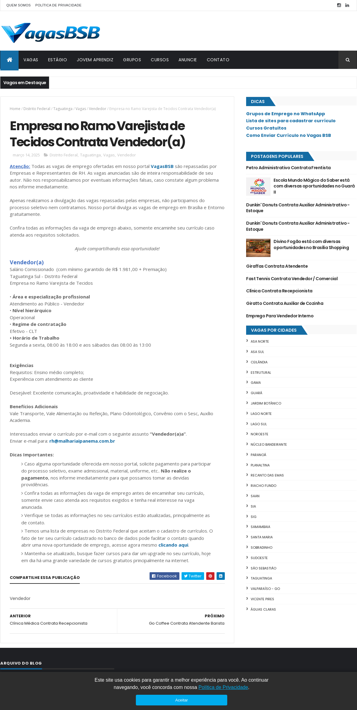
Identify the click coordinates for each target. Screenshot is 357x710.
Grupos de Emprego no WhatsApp (285, 114)
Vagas (81, 108)
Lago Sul (259, 424)
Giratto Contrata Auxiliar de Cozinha (284, 303)
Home (15, 108)
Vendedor (97, 108)
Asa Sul (257, 351)
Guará (256, 393)
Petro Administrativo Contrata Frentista (288, 168)
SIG (253, 516)
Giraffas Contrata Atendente (277, 266)
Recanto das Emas (267, 475)
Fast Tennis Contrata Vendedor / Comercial (292, 279)
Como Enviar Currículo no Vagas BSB (288, 135)
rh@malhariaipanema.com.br (82, 441)
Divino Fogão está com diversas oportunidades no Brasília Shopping (311, 244)
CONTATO (218, 60)
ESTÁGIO (57, 60)
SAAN (255, 496)
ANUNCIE (187, 60)
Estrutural (261, 372)
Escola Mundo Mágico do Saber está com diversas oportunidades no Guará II (314, 186)
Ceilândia (259, 362)
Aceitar (181, 700)
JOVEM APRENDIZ (95, 60)
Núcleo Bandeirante (269, 444)
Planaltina (260, 465)
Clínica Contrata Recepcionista (279, 291)
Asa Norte (260, 341)
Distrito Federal (36, 108)
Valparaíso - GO (265, 588)
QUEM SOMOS (18, 5)
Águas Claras (263, 609)
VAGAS (30, 60)
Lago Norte (261, 413)
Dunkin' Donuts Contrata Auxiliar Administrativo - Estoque (298, 208)
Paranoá (258, 454)
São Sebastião (263, 568)
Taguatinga (62, 108)
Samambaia (260, 526)
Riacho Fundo (263, 485)
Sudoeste (259, 557)
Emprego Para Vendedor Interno (279, 316)
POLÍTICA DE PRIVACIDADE (58, 5)
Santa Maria (262, 537)
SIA (253, 506)
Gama (256, 382)
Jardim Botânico (266, 403)
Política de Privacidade (223, 687)
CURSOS (160, 60)
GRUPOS (132, 60)
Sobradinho (261, 547)
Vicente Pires (262, 599)
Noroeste (259, 434)
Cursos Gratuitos (266, 128)
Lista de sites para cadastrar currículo (291, 121)
